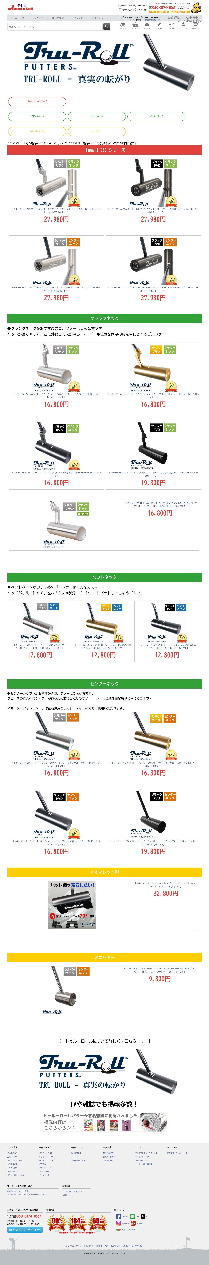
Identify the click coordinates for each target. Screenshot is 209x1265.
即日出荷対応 (76, 1153)
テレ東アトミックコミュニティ (147, 1153)
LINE (134, 1216)
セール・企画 (17, 18)
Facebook (122, 1216)
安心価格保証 (108, 1160)
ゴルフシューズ (45, 1168)
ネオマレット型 (37, 131)
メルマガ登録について (15, 1175)
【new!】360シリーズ (37, 101)
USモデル (42, 1164)
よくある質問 (142, 10)
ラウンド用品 (44, 1171)
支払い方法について (15, 1160)
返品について (12, 1164)
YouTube (136, 1223)
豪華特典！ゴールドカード (177, 1153)
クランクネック (37, 116)
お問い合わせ (142, 5)
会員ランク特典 (109, 1157)
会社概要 (98, 1246)
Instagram (122, 1223)
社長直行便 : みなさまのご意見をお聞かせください (27, 1194)
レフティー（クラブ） (47, 1160)
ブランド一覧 (44, 1175)
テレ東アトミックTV (143, 1157)
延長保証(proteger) (79, 1160)
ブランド (78, 18)
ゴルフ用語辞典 (141, 1160)
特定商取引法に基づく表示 (133, 1246)
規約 (106, 1246)
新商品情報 (58, 18)
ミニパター (97, 131)
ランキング (38, 18)
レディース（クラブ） (47, 1157)
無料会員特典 (108, 1153)
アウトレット (99, 18)
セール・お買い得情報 (143, 1164)
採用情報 (89, 1246)
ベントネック (97, 116)
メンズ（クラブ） (46, 1153)
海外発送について (14, 1171)
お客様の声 (115, 1246)
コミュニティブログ (126, 1230)
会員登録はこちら (153, 20)
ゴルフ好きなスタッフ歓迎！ (73, 1191)
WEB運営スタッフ (68, 1195)
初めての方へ (127, 10)
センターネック (156, 116)
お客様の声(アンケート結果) (18, 1191)
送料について (12, 1157)
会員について (127, 5)
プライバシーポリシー (74, 1246)
